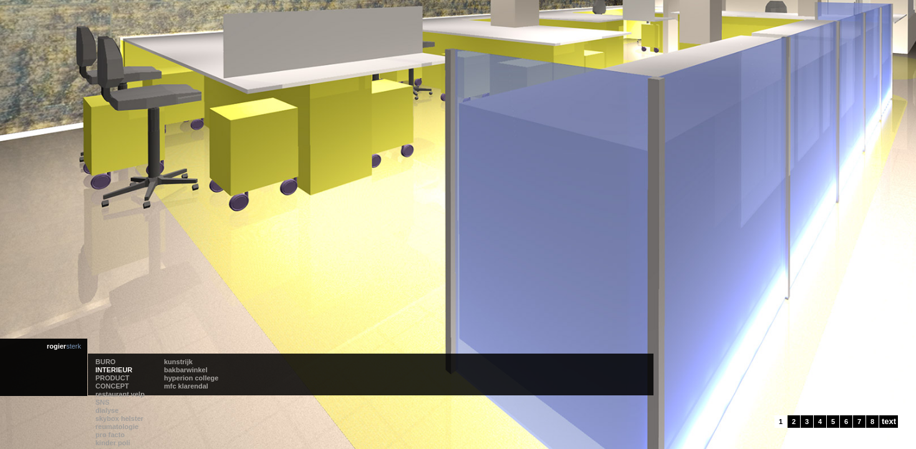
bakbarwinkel (189, 417)
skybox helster (263, 433)
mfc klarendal (189, 433)
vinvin (320, 433)
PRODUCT (112, 425)
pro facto (325, 417)
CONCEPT (112, 433)
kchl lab (395, 425)
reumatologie (332, 409)
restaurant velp (263, 409)
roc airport (399, 409)
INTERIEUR (113, 417)
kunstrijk (181, 409)
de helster (398, 417)
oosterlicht (399, 433)
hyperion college (194, 425)
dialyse (250, 425)
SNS (246, 417)
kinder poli (328, 425)
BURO (105, 409)
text (889, 421)
